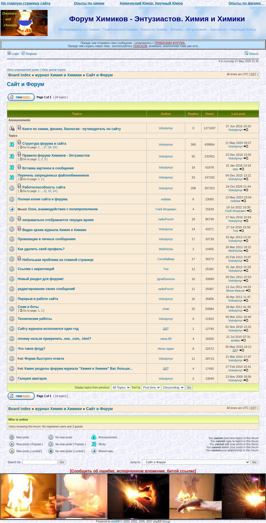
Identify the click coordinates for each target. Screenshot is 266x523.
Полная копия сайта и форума (42, 199)
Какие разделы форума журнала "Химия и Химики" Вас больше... (78, 369)
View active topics (53, 69)
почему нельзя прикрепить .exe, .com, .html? (54, 339)
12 (44, 191)
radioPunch (166, 219)
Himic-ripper (166, 348)
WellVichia (166, 249)
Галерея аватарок (32, 378)
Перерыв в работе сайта (38, 299)
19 (54, 147)
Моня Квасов (235, 290)
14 (54, 191)
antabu (235, 340)
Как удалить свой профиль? (41, 249)
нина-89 (165, 338)
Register (29, 53)
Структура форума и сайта (44, 144)
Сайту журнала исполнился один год (48, 329)
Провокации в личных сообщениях (47, 239)
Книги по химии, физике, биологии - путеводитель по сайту (71, 129)
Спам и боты (28, 307)
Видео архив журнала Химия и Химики (54, 230)
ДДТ (166, 328)
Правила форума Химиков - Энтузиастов (56, 155)
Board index (19, 75)
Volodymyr (166, 128)
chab (166, 308)
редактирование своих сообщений (46, 289)
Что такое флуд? (31, 349)
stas (235, 169)
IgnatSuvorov (166, 279)
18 (49, 147)
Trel (235, 230)
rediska (166, 199)
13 (49, 191)
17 (44, 147)
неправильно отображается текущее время (58, 220)
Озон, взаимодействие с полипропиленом (63, 209)
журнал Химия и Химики (58, 75)
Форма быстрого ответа (44, 359)
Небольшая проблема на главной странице (58, 260)
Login (13, 53)
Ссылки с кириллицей (36, 269)
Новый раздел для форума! (41, 279)
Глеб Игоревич (166, 209)
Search (252, 53)
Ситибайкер (166, 259)
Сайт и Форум (99, 75)
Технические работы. (35, 319)
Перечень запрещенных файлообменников (53, 175)
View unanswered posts (23, 69)
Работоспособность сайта (43, 187)
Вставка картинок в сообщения (48, 168)
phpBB (115, 521)
